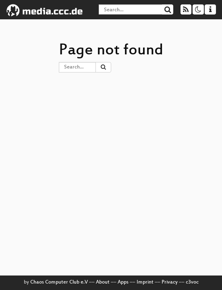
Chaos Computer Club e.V (59, 282)
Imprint (145, 282)
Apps (123, 282)
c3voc (192, 282)
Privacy (170, 282)
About (103, 282)
